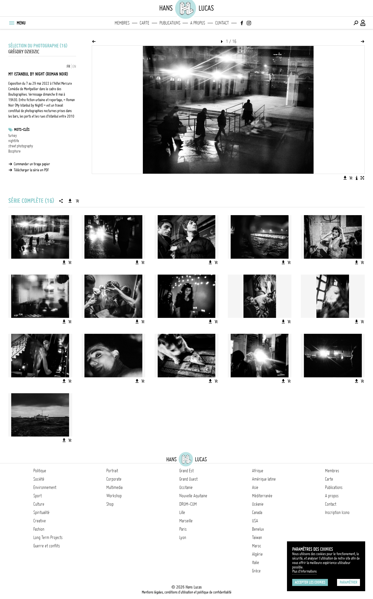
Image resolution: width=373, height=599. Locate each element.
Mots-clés (21, 129)
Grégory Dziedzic (23, 52)
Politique (39, 470)
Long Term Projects (48, 537)
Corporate (113, 479)
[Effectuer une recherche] (355, 23)
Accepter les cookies (310, 582)
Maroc (256, 545)
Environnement (44, 487)
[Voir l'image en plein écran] (362, 178)
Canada (257, 512)
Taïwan (257, 537)
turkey (12, 135)
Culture (38, 504)
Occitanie (186, 487)
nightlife (13, 140)
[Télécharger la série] (70, 200)
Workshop (114, 495)
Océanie (258, 504)
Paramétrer (348, 582)
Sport (37, 495)
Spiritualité (41, 512)
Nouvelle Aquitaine (193, 495)
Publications (170, 23)
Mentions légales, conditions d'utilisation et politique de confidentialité (186, 592)
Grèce (256, 570)
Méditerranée (262, 495)
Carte (144, 23)
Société (38, 479)
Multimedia (114, 487)
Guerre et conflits (46, 545)
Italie (255, 562)
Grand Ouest (188, 479)
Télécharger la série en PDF (31, 170)
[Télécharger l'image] (345, 178)
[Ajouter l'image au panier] (350, 178)
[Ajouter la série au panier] (77, 200)
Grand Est (186, 470)
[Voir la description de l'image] (356, 178)
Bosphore (14, 151)
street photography (20, 146)
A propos (197, 23)
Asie (255, 487)
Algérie (257, 554)
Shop (110, 504)
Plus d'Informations (304, 571)
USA (255, 520)
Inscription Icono (337, 512)
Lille (182, 512)
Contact (222, 23)
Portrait (112, 470)
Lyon (182, 537)
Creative (39, 520)
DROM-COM (188, 504)
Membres (122, 23)
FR (68, 66)
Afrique (257, 470)
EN (74, 66)
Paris (183, 529)
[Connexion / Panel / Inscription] (363, 23)
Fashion (38, 529)
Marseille (186, 520)
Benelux (258, 529)
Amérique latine (264, 479)
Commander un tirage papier (32, 164)
